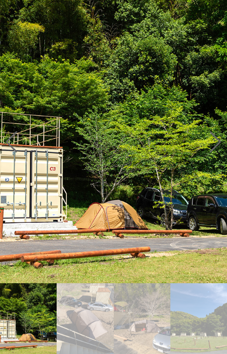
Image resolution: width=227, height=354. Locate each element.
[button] (215, 141)
